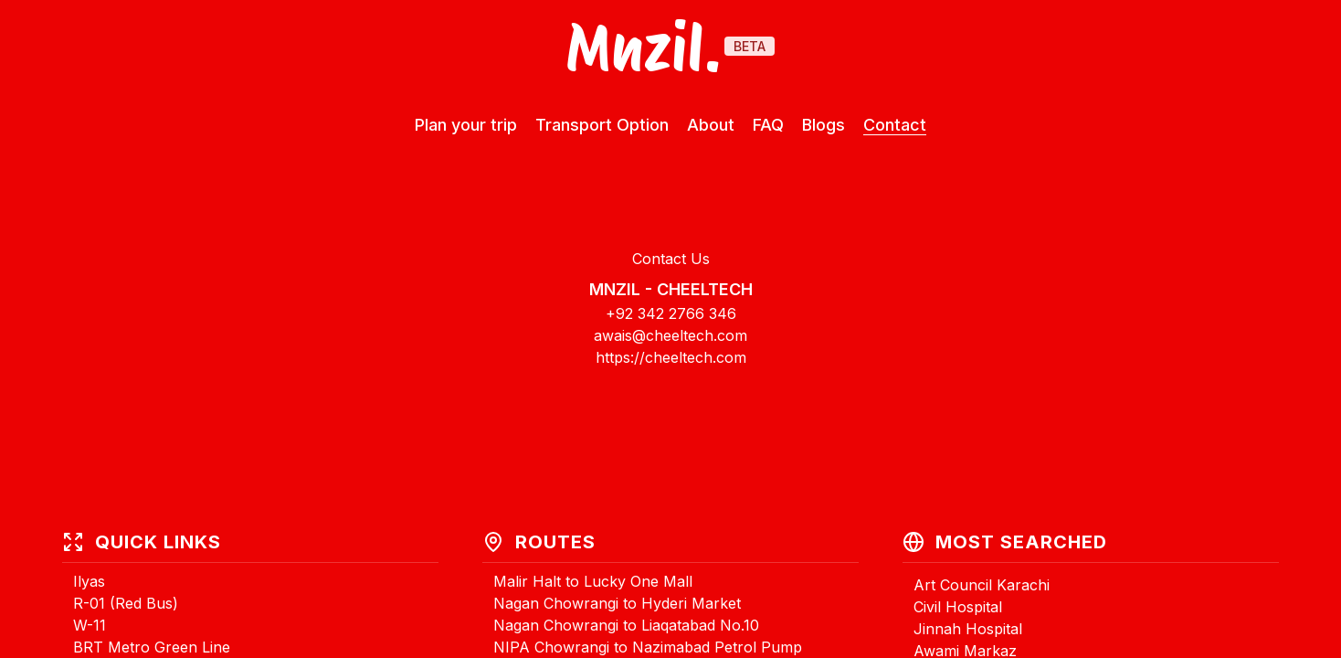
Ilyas (89, 581)
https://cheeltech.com (671, 357)
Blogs (823, 124)
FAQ (768, 124)
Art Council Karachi (981, 585)
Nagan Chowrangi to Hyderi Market (617, 603)
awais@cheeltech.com (670, 335)
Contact (894, 124)
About (710, 124)
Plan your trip (466, 124)
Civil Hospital (957, 607)
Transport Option (602, 124)
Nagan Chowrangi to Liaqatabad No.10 (626, 625)
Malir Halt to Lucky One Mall (592, 581)
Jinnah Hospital (967, 629)
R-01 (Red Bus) (125, 603)
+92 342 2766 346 (671, 313)
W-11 (89, 625)
